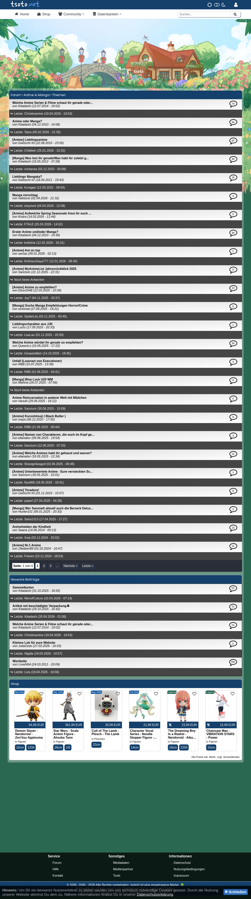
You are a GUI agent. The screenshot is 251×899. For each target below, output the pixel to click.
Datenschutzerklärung (155, 894)
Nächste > (70, 569)
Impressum (181, 879)
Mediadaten (121, 866)
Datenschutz (182, 866)
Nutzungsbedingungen (189, 873)
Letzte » (87, 569)
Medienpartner (123, 873)
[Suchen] (235, 14)
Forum (16, 98)
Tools (116, 879)
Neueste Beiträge (25, 582)
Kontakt (58, 879)
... (57, 569)
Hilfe (56, 873)
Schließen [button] (235, 892)
